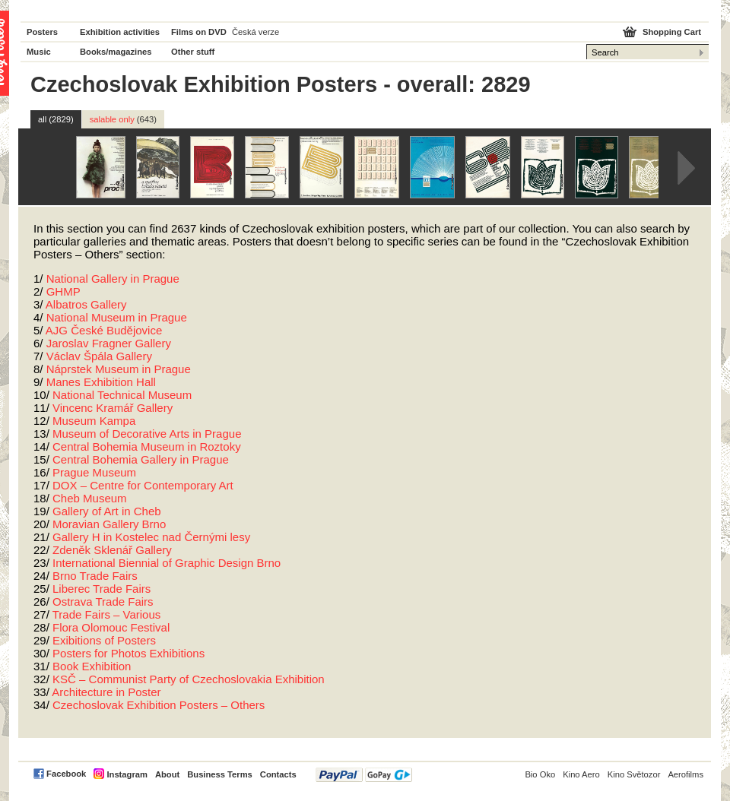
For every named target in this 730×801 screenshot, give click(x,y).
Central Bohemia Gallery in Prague (140, 459)
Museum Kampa (93, 420)
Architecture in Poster (106, 691)
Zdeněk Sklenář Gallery (112, 549)
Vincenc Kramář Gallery (112, 407)
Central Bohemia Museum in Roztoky (146, 446)
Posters (42, 31)
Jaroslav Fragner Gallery (108, 343)
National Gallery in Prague (112, 278)
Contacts (278, 774)
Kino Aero (581, 774)
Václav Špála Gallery (99, 356)
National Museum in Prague (116, 317)
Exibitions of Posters (104, 640)
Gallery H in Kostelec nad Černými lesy (151, 536)
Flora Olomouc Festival (111, 627)
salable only (123, 119)
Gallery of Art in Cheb (106, 511)
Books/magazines (116, 51)
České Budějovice (104, 330)
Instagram (126, 774)
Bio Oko (540, 774)
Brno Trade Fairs (95, 575)
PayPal (364, 775)
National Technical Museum (122, 394)
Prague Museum (94, 472)
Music (39, 51)
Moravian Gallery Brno (109, 524)
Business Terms (219, 774)
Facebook (66, 773)
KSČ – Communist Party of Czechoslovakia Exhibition (188, 679)
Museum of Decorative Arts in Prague (146, 433)
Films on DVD (199, 31)
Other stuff (192, 51)
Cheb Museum (89, 498)
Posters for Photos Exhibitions (128, 653)
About (167, 774)
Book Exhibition (91, 666)
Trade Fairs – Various (106, 614)
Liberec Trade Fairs (101, 588)
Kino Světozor (634, 774)
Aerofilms (685, 774)
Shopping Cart (672, 31)
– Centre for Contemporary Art (142, 485)
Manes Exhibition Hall (101, 381)
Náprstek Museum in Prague (118, 369)
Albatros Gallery (86, 304)
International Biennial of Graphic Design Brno (166, 562)
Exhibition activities (120, 31)
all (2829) (56, 119)
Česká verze (255, 31)
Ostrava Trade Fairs (103, 601)
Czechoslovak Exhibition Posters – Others (158, 704)
